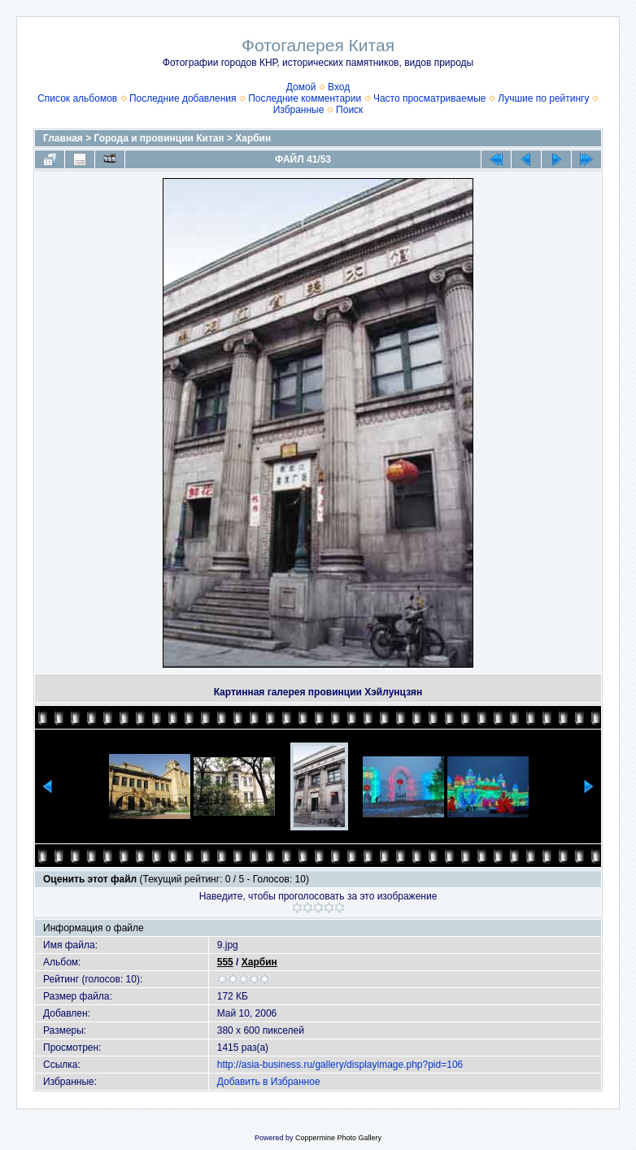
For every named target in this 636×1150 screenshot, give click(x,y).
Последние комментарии (304, 98)
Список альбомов (77, 98)
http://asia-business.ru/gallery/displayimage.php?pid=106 (340, 1064)
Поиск (349, 109)
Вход (339, 87)
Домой (301, 87)
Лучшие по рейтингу (543, 98)
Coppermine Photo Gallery (338, 1138)
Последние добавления (183, 98)
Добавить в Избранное (268, 1081)
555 (225, 962)
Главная (63, 138)
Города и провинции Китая (159, 138)
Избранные (299, 109)
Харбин (253, 138)
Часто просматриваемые (429, 98)
